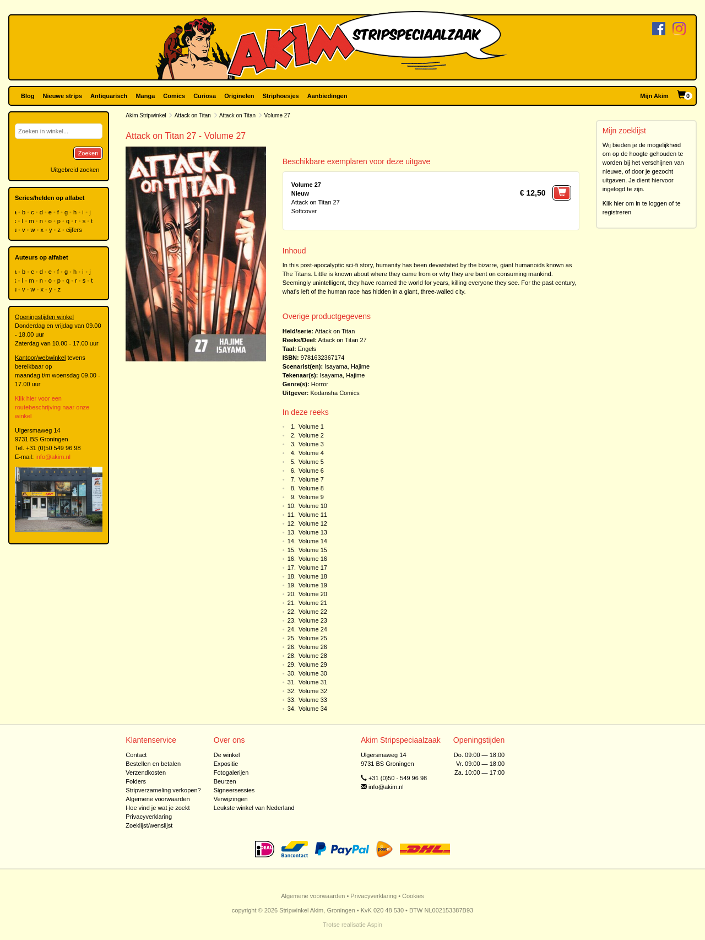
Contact (136, 755)
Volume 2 (311, 435)
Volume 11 (313, 514)
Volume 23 (313, 620)
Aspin (374, 924)
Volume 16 (313, 558)
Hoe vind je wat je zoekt (157, 807)
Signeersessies (234, 790)
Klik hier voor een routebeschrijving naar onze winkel (52, 407)
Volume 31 (313, 682)
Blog (27, 96)
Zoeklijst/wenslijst (149, 825)
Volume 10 (313, 506)
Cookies (413, 896)
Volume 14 (313, 541)
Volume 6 (311, 470)
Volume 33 (313, 699)
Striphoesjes (281, 96)
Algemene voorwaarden (157, 799)
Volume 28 (313, 655)
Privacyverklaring (149, 816)
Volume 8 (311, 488)
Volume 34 (313, 708)
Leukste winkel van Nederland (254, 807)
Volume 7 (311, 479)
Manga (145, 96)
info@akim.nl (52, 456)
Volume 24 (313, 629)
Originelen (239, 96)
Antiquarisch (108, 96)
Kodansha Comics (335, 393)
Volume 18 (313, 576)
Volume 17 (313, 567)
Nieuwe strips (63, 96)
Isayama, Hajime (347, 366)
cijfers (75, 229)
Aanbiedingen (327, 96)
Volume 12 (313, 523)
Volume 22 (313, 611)
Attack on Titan (193, 115)
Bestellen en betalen (153, 763)
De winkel (227, 755)
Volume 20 (313, 594)
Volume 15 (313, 550)
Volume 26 (313, 647)
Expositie (226, 763)
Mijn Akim (654, 96)
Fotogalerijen (231, 772)
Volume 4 (311, 453)
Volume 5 (311, 461)
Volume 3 (311, 444)
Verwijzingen (231, 799)
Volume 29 (313, 664)
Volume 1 (311, 426)
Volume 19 (313, 585)
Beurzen (225, 781)
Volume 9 (311, 497)
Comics (174, 96)
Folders (136, 781)
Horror (319, 384)
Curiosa (204, 96)
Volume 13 (313, 532)
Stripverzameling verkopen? (163, 790)
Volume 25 (313, 638)
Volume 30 (313, 673)
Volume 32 (313, 691)
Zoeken (88, 153)
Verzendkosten (146, 772)
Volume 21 (313, 602)
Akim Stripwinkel (146, 115)
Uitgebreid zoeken (75, 169)
